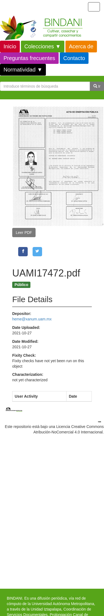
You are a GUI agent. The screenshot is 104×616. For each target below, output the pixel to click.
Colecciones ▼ (42, 46)
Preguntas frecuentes (29, 58)
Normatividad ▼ (23, 70)
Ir (96, 86)
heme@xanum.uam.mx (32, 319)
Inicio (10, 46)
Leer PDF (24, 232)
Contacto (74, 58)
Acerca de (81, 46)
